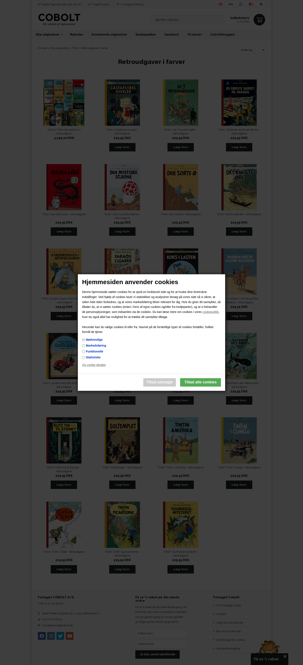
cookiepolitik (211, 312)
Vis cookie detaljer (94, 365)
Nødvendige (94, 339)
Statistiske (93, 357)
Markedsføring (96, 345)
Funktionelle (94, 351)
